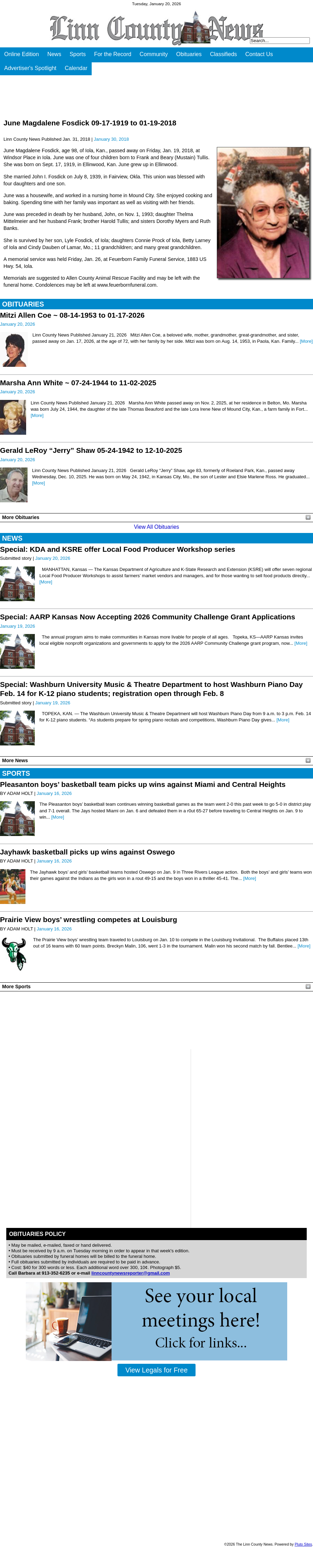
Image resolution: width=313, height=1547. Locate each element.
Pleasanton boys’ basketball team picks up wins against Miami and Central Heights (142, 784)
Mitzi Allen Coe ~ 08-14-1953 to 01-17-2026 (72, 315)
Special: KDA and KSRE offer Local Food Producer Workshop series (117, 549)
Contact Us (259, 54)
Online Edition (21, 54)
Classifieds (223, 54)
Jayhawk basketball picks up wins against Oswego (87, 852)
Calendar (76, 68)
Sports (78, 54)
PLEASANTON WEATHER (156, 1020)
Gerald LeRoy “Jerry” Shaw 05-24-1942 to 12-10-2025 (91, 450)
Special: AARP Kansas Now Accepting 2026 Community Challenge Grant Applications (147, 617)
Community (154, 54)
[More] (306, 341)
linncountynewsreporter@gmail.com (130, 1273)
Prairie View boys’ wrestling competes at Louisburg (88, 919)
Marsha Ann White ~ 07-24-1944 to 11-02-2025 (78, 383)
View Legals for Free (156, 1370)
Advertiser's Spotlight (30, 68)
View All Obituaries (156, 527)
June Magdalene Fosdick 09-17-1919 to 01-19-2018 (89, 123)
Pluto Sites (303, 1544)
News (54, 54)
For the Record (112, 54)
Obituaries (189, 54)
